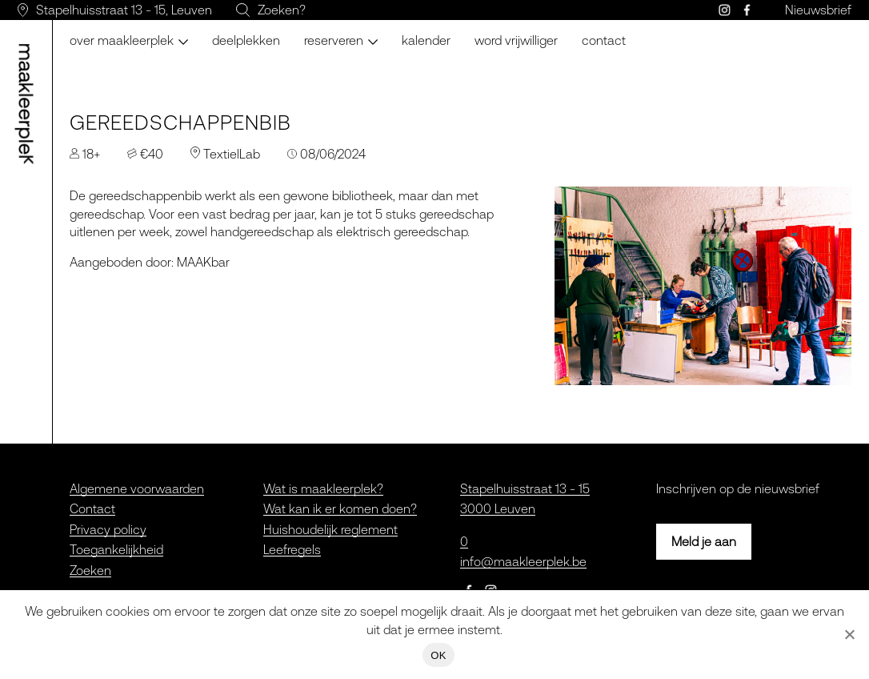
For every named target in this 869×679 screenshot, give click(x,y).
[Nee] (849, 634)
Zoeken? (282, 9)
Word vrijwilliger (516, 40)
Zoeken (90, 570)
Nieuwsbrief (818, 9)
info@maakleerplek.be (523, 561)
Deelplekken (246, 40)
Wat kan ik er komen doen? (340, 508)
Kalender (426, 40)
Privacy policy (108, 529)
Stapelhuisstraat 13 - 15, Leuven (124, 9)
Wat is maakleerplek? (323, 488)
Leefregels (292, 549)
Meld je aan (703, 541)
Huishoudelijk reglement (330, 529)
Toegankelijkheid (116, 549)
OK (438, 655)
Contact (604, 40)
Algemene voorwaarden (137, 488)
